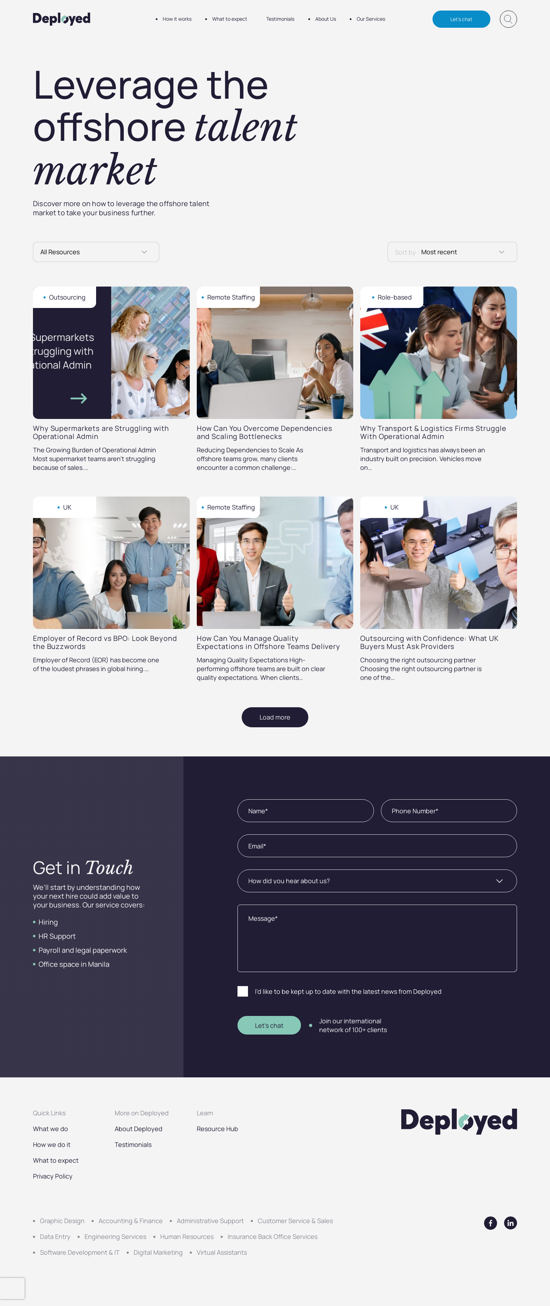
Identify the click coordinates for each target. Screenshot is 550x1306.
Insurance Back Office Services (272, 1236)
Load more (275, 717)
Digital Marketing (158, 1252)
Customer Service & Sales (295, 1220)
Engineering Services (115, 1236)
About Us (326, 19)
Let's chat (461, 19)
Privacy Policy (53, 1176)
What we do (50, 1128)
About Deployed (138, 1128)
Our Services (372, 19)
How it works (177, 19)
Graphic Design (62, 1220)
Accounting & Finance (131, 1220)
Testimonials (281, 19)
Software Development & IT (80, 1252)
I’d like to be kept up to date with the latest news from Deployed (348, 991)
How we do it (52, 1144)
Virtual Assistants (222, 1252)
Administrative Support (210, 1220)
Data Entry (55, 1236)
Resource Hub (217, 1128)
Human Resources (187, 1236)
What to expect (230, 19)
